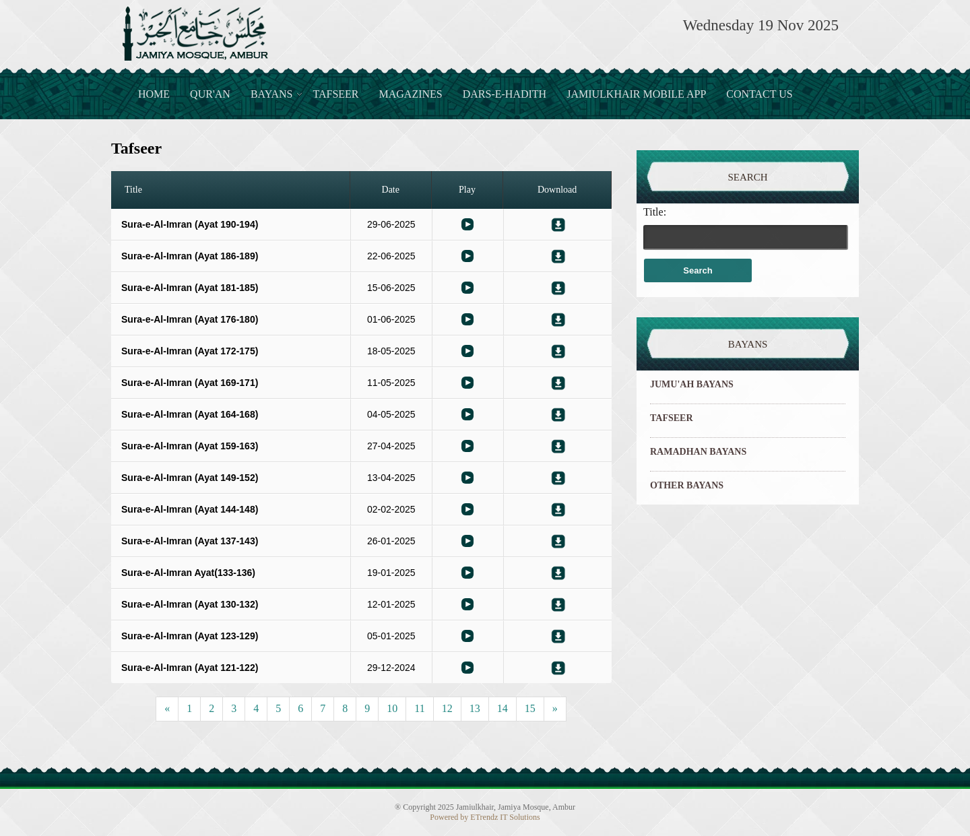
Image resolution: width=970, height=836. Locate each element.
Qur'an (210, 94)
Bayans (272, 94)
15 (530, 708)
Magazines (411, 94)
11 (419, 708)
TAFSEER (671, 418)
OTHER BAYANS (686, 485)
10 (392, 708)
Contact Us (759, 94)
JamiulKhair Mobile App (636, 94)
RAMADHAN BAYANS (698, 452)
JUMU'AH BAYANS (692, 384)
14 (502, 708)
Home (154, 94)
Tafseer (335, 94)
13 (475, 708)
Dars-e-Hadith (504, 94)
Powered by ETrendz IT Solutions (485, 817)
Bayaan (467, 224)
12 (447, 708)
